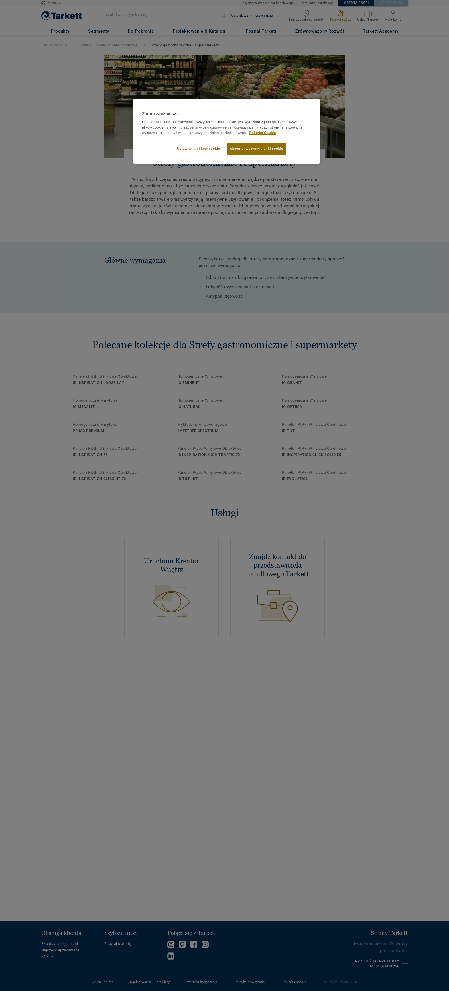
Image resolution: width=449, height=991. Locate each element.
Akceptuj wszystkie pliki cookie (256, 148)
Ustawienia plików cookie (198, 148)
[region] (226, 131)
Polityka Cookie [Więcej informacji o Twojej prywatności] (262, 133)
